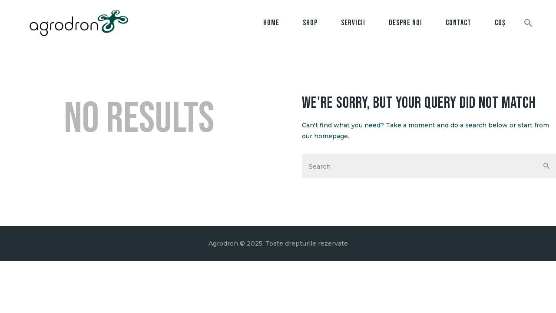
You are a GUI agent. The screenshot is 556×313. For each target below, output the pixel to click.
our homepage (325, 136)
